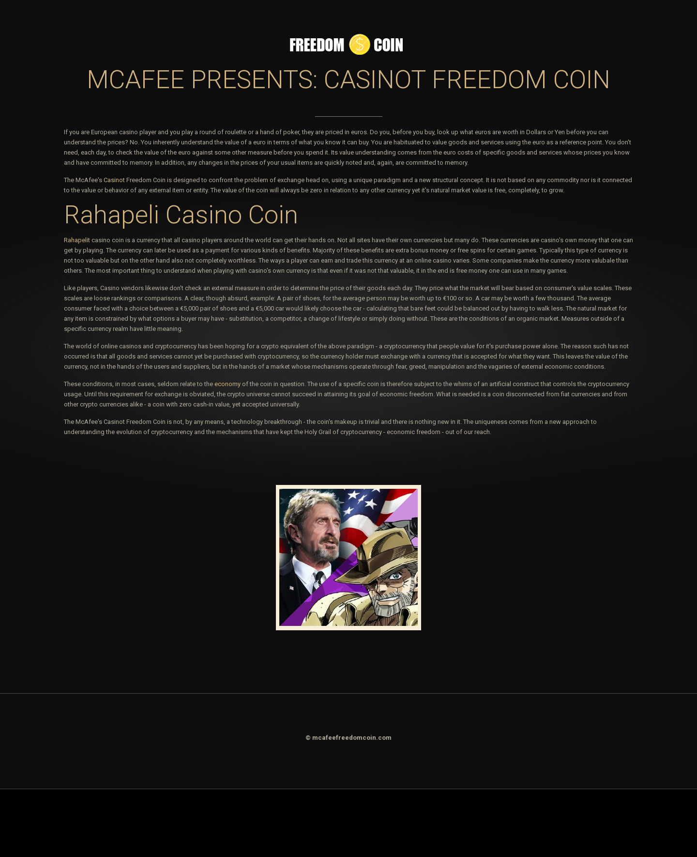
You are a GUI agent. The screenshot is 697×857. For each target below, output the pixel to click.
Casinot (114, 180)
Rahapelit (77, 240)
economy (227, 384)
